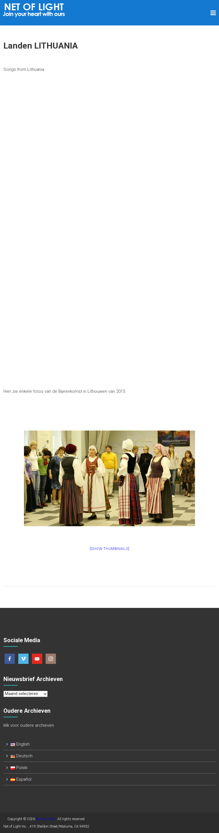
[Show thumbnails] (109, 548)
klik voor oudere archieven (28, 725)
